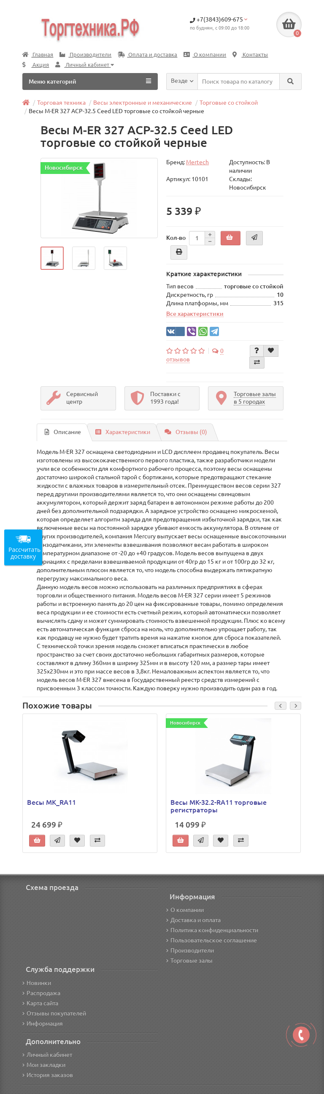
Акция (35, 65)
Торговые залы (189, 960)
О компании (205, 55)
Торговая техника (61, 102)
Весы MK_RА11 (51, 802)
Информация (42, 1023)
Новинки (36, 983)
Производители (85, 55)
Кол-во (176, 237)
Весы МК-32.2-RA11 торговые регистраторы (218, 806)
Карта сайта (40, 1003)
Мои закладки (43, 1064)
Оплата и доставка (147, 55)
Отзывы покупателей (54, 1013)
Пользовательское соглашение (211, 940)
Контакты (250, 55)
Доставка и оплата (193, 920)
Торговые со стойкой (229, 102)
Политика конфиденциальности (212, 930)
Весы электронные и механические (142, 102)
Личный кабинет (47, 1054)
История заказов (47, 1075)
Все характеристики (195, 313)
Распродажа (41, 993)
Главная (37, 55)
